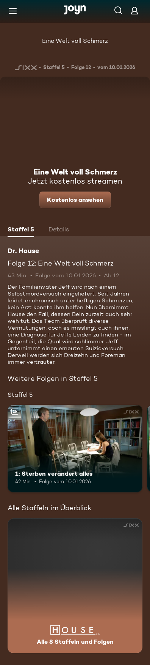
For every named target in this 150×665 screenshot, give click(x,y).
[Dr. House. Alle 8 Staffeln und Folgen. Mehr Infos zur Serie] (75, 585)
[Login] (134, 10)
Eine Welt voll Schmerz (75, 40)
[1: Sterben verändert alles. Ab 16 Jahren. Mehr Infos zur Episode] (75, 448)
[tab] (21, 230)
